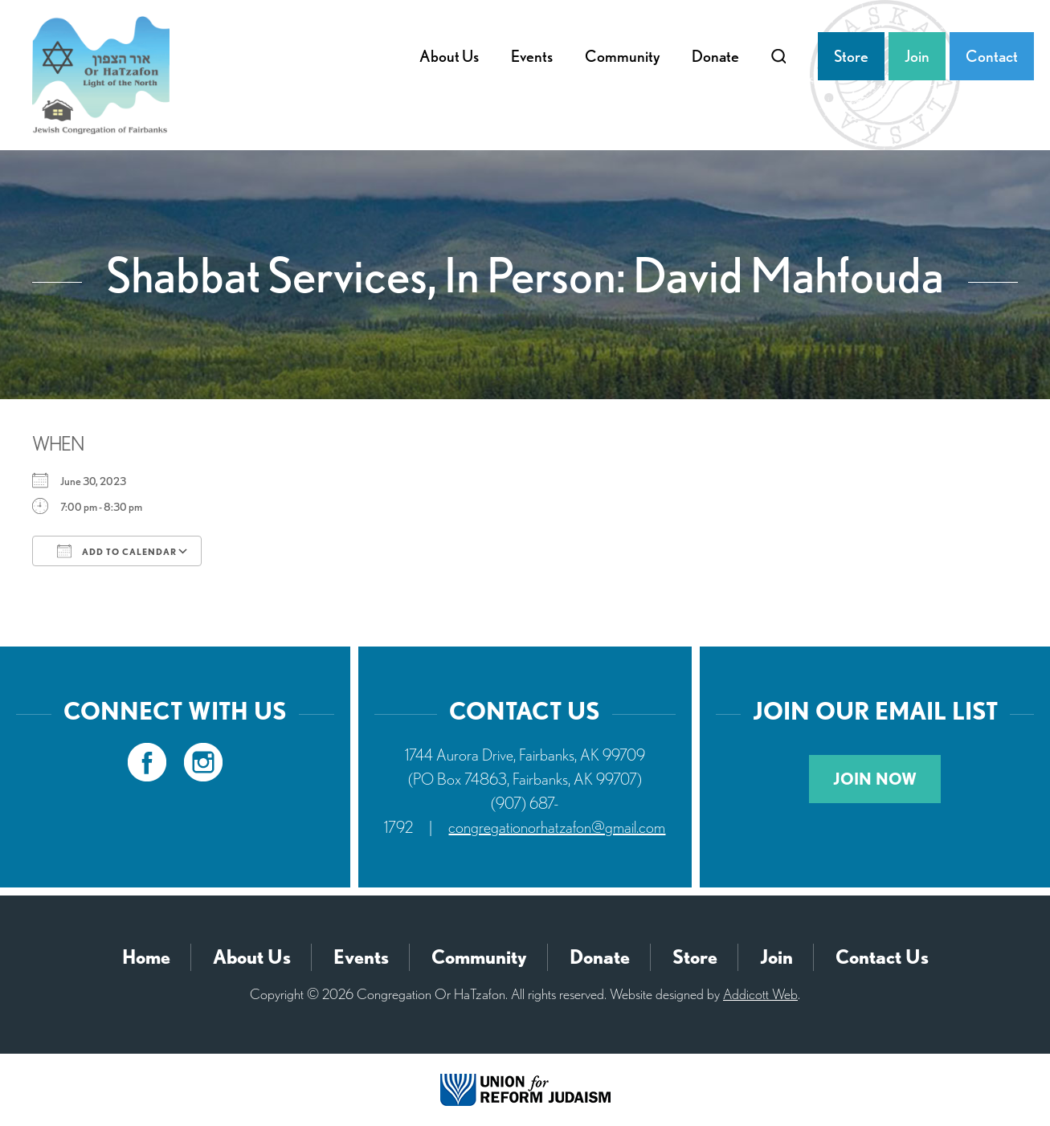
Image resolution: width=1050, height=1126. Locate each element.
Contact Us (882, 957)
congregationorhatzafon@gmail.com (556, 827)
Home (146, 957)
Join (917, 56)
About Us (449, 56)
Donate (715, 56)
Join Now (875, 779)
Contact (992, 56)
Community (622, 56)
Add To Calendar (117, 551)
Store (851, 56)
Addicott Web (760, 993)
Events (532, 56)
